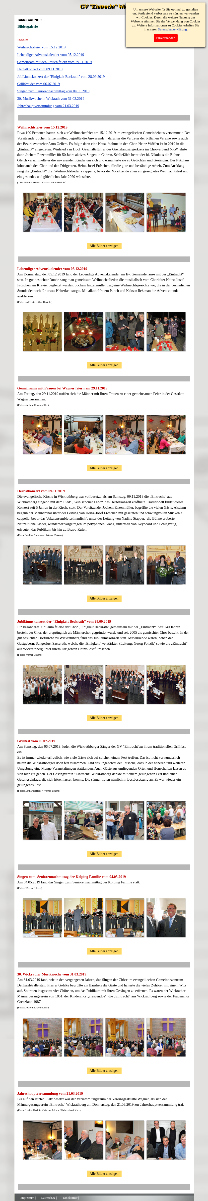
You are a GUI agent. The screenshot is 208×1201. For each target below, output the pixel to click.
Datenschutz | (49, 1197)
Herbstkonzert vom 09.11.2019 (40, 69)
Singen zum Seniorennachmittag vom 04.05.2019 (53, 91)
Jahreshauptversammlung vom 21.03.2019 (48, 106)
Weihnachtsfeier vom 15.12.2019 (41, 47)
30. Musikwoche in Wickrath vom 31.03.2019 (50, 99)
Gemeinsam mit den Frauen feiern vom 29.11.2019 (54, 62)
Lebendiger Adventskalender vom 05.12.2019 (50, 55)
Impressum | (28, 1198)
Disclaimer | (71, 1198)
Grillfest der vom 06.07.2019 (38, 84)
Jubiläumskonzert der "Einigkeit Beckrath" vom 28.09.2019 (61, 77)
